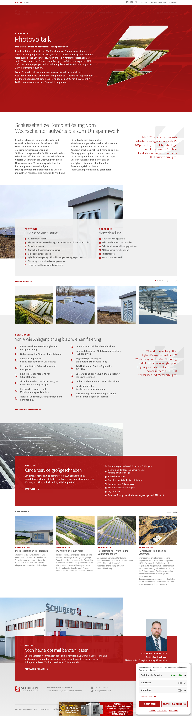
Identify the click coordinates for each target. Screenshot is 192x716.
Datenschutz (162, 711)
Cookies (152, 711)
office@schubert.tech (101, 691)
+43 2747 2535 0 (99, 688)
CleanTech (62, 13)
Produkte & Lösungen (83, 13)
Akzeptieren (150, 704)
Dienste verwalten (148, 697)
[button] (169, 282)
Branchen (48, 13)
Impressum (173, 711)
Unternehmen (105, 13)
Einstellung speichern (174, 704)
